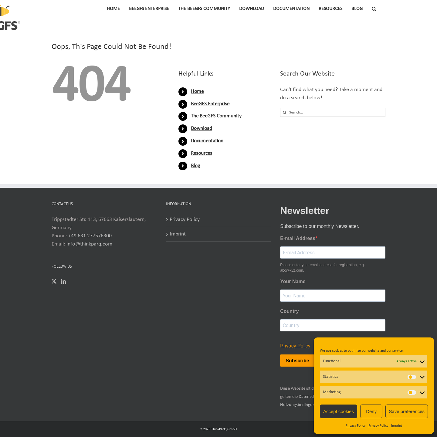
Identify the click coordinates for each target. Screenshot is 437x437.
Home (197, 91)
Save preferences (407, 411)
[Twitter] (54, 281)
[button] (374, 8)
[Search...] (332, 112)
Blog (195, 165)
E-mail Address (297, 238)
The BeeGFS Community (216, 116)
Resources (201, 153)
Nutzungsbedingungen (301, 405)
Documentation (207, 141)
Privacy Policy (355, 426)
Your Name (292, 281)
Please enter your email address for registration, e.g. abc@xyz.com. (322, 268)
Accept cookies (338, 411)
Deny (371, 411)
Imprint (396, 426)
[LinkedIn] (63, 281)
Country (289, 311)
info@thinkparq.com (89, 244)
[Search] (284, 112)
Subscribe (297, 360)
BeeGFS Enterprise (210, 104)
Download (201, 128)
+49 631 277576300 (90, 236)
